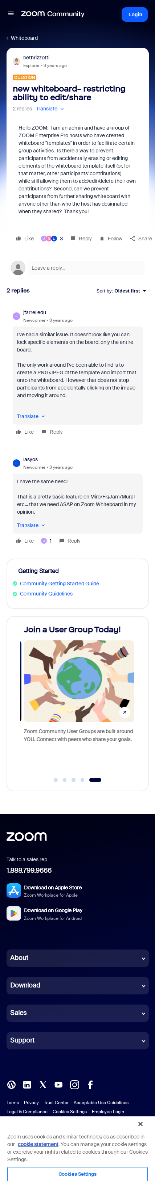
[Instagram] (74, 1084)
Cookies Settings (70, 1112)
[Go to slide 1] (56, 780)
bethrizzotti (36, 57)
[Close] (140, 1124)
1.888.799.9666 (29, 870)
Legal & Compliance (27, 1112)
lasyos (30, 459)
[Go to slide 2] (64, 780)
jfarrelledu (34, 312)
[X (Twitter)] (43, 1084)
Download (25, 985)
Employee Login (108, 1112)
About (19, 957)
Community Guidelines (46, 593)
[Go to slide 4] (82, 780)
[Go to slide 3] (73, 780)
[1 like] (46, 541)
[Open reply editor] (78, 267)
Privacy (31, 1103)
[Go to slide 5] (95, 780)
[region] (77, 1149)
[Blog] (11, 1084)
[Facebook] (90, 1084)
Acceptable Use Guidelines (101, 1103)
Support (22, 1040)
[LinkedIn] (27, 1084)
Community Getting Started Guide (59, 583)
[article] (78, 373)
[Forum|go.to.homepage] (53, 14)
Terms (13, 1103)
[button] (11, 14)
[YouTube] (58, 1084)
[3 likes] (52, 238)
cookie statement (38, 1144)
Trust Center (56, 1103)
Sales (18, 1013)
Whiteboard (24, 38)
